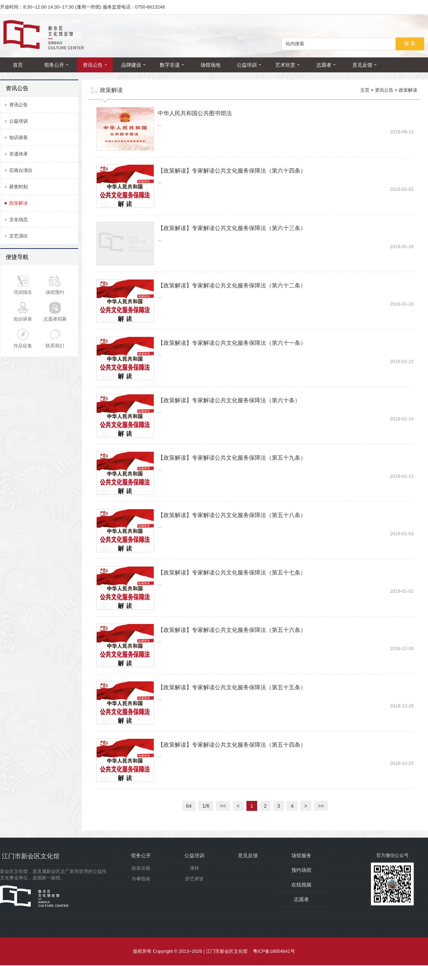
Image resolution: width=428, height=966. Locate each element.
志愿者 (326, 65)
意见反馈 (364, 65)
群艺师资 (194, 879)
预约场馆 (301, 871)
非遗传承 (18, 154)
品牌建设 (133, 65)
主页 (365, 90)
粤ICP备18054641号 (274, 952)
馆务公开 (56, 65)
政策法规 (141, 869)
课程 (194, 869)
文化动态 (18, 219)
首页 (18, 65)
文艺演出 (18, 236)
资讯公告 (95, 65)
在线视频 (301, 885)
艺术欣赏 (287, 65)
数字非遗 (172, 65)
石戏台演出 (20, 170)
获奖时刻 (18, 186)
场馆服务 (301, 856)
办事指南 (141, 879)
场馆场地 (210, 65)
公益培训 (249, 65)
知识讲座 (18, 137)
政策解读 (18, 203)
